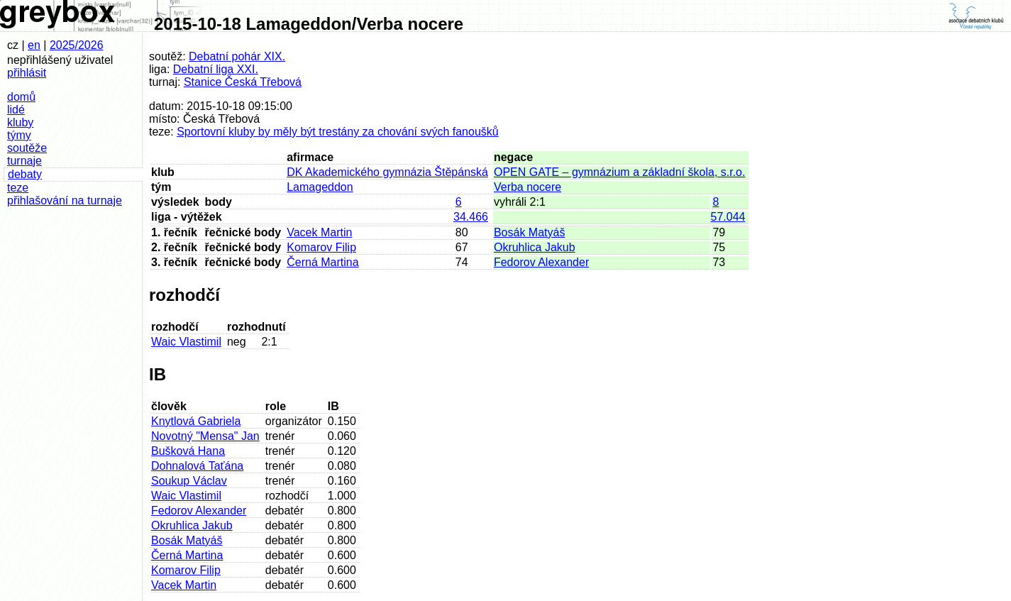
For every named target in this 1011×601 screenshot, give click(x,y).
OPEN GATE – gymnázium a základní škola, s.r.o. (620, 172)
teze (17, 188)
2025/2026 (77, 45)
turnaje (24, 161)
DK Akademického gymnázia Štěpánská (387, 172)
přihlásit (26, 73)
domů (21, 97)
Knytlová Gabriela (196, 421)
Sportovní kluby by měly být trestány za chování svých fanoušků (338, 132)
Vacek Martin (319, 232)
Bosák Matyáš (529, 232)
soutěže (27, 148)
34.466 (470, 217)
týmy (19, 135)
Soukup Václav (189, 481)
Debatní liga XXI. (215, 69)
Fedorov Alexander (541, 262)
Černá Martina (322, 262)
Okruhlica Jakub (534, 247)
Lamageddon (320, 187)
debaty (25, 174)
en (34, 45)
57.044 (728, 217)
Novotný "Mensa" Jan (205, 436)
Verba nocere (527, 187)
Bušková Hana (188, 451)
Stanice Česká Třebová (243, 82)
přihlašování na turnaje (64, 200)
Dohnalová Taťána (197, 466)
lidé (16, 110)
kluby (20, 122)
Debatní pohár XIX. (237, 56)
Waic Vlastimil (186, 342)
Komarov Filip (321, 247)
